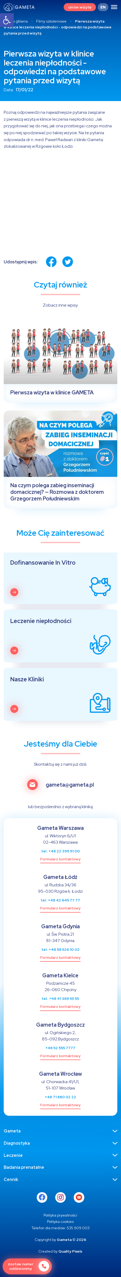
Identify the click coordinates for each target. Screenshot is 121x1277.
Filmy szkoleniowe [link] (51, 21)
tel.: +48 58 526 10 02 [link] (60, 949)
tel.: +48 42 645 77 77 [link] (60, 900)
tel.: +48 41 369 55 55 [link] (60, 998)
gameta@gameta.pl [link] (70, 785)
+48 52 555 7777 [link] (60, 1047)
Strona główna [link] (16, 21)
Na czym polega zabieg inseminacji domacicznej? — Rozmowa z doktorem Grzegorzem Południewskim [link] (57, 492)
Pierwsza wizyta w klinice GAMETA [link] (52, 392)
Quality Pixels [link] (70, 1251)
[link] (7, 20)
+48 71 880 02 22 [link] (60, 1097)
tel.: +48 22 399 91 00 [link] (60, 851)
